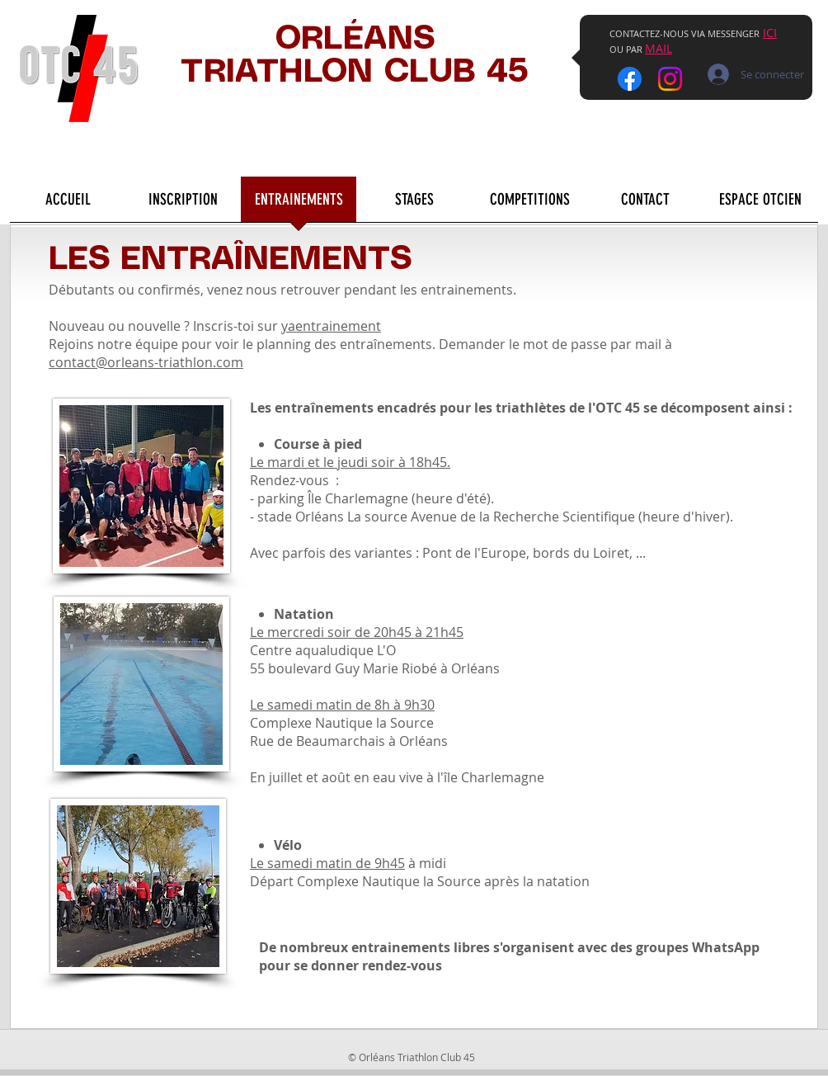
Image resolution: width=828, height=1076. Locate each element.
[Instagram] (670, 79)
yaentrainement (331, 326)
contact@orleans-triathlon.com (146, 362)
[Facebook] (630, 79)
